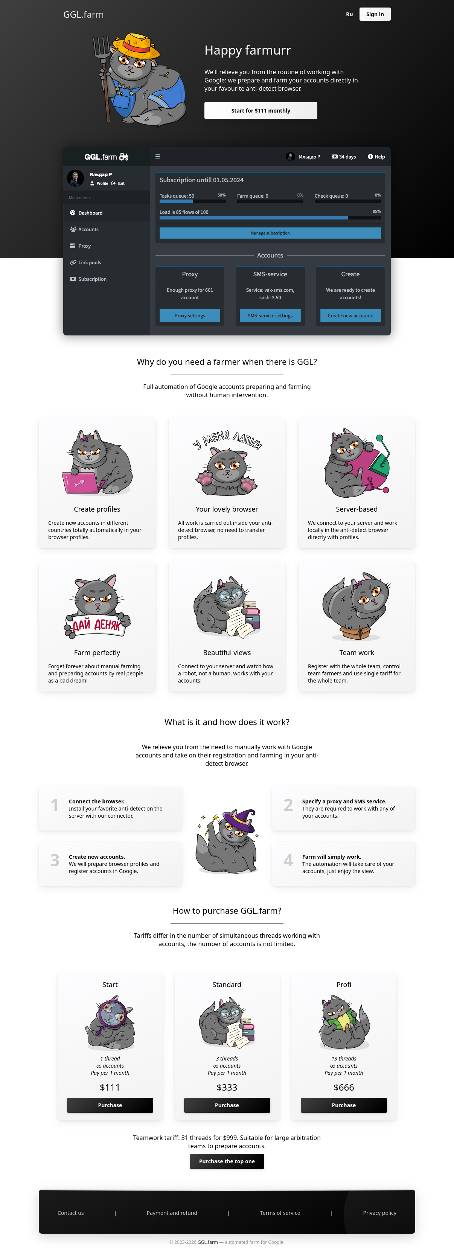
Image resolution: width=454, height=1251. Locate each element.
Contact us (71, 1212)
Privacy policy (379, 1212)
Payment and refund (172, 1212)
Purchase (110, 1105)
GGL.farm (83, 14)
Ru (349, 14)
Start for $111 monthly (261, 110)
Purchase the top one (227, 1161)
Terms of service (280, 1212)
